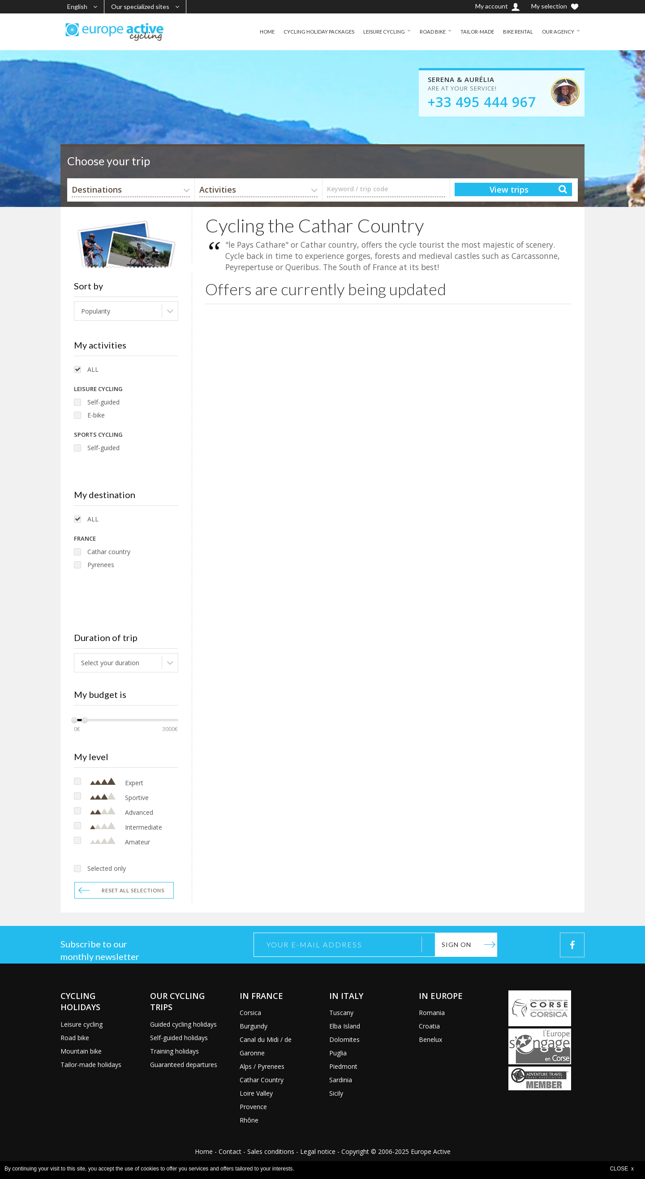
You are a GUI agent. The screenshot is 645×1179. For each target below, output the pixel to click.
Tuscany (341, 1012)
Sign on (456, 944)
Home (204, 1151)
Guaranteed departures (183, 1064)
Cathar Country (262, 1080)
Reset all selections (133, 890)
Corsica (250, 1012)
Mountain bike (81, 1051)
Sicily (336, 1093)
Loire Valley (256, 1093)
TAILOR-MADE (473, 31)
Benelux (430, 1039)
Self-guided (103, 402)
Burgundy (253, 1026)
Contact (230, 1151)
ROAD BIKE (427, 31)
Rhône (249, 1120)
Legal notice (317, 1151)
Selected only (106, 868)
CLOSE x (622, 1169)
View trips (509, 189)
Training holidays (174, 1051)
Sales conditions (270, 1151)
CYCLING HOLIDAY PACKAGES (309, 31)
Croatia (429, 1026)
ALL (93, 369)
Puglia (338, 1053)
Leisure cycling (81, 1024)
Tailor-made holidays (90, 1064)
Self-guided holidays (179, 1037)
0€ (77, 729)
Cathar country (108, 551)
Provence (253, 1106)
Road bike (74, 1037)
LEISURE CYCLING (377, 31)
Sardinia (340, 1080)
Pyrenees (100, 564)
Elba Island (344, 1026)
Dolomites (344, 1039)
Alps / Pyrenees (262, 1066)
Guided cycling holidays (183, 1024)
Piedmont (343, 1066)
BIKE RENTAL (515, 31)
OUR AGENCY (557, 31)
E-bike (96, 415)
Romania (432, 1012)
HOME (255, 31)
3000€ (170, 729)
